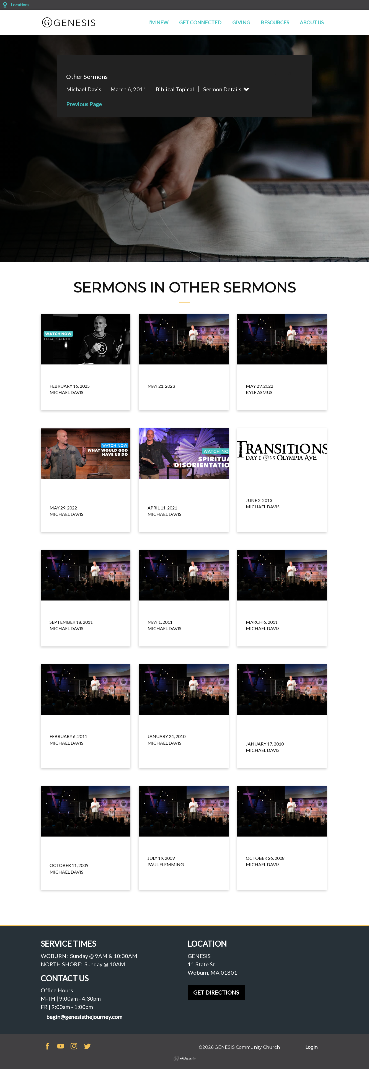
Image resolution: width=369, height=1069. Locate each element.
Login (311, 1047)
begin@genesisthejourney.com (84, 1017)
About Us (312, 22)
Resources (275, 22)
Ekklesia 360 (185, 1058)
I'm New (158, 22)
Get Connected (200, 22)
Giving (241, 22)
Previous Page (84, 104)
